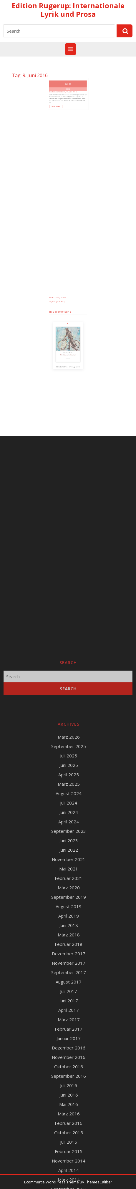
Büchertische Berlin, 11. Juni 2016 (65, 85)
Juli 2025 (68, 1094)
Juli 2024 (68, 1141)
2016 (68, 83)
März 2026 (69, 1075)
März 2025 (69, 1122)
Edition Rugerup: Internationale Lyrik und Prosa (68, 10)
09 (69, 80)
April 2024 (68, 1160)
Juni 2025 (68, 1103)
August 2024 (69, 1131)
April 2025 (68, 1112)
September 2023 (68, 1169)
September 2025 (68, 1084)
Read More (62, 93)
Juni (67, 80)
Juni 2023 (68, 1178)
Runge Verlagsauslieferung (62, 322)
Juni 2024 (68, 1150)
